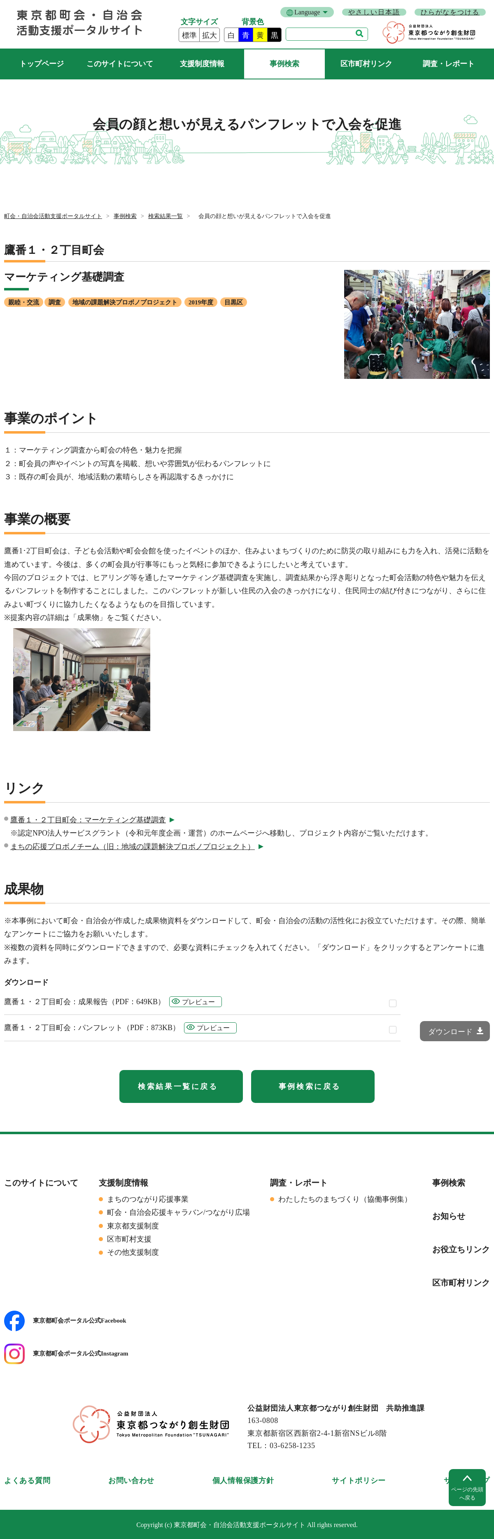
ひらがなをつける (450, 12)
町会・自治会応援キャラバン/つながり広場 (178, 1212)
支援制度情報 (202, 64)
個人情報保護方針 (243, 1480)
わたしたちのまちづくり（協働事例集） (345, 1199)
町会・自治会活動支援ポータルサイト (41, 64)
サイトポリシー (359, 1480)
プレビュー (198, 1001)
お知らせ (448, 1216)
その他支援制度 (133, 1252)
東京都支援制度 (133, 1226)
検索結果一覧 (165, 216)
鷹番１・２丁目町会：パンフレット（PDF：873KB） (92, 1028)
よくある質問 (27, 1480)
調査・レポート (449, 64)
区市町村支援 (129, 1239)
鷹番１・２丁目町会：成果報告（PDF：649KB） (84, 1002)
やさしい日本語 (374, 12)
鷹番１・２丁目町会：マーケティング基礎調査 (88, 820)
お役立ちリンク (461, 1249)
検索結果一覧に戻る (178, 1086)
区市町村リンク (366, 64)
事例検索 (284, 64)
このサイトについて (119, 64)
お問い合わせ (131, 1480)
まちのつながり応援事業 (148, 1199)
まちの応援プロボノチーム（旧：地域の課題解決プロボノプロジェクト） (132, 847)
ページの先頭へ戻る (467, 1493)
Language (307, 12)
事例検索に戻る (310, 1086)
